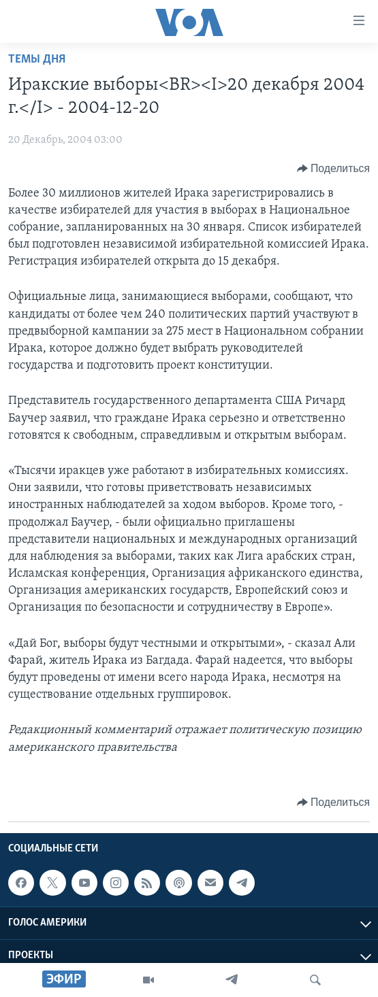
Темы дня (36, 59)
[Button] (333, 168)
